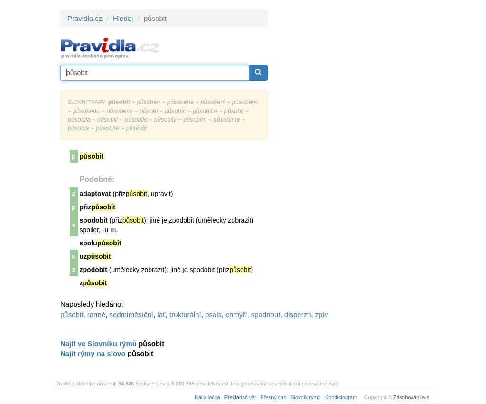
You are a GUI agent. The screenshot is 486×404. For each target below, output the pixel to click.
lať (161, 314)
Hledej (123, 18)
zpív (321, 314)
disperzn (297, 314)
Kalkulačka (207, 397)
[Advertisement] (353, 151)
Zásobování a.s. (411, 397)
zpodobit (93, 269)
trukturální (185, 314)
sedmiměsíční (131, 314)
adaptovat (95, 193)
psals (213, 314)
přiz (97, 207)
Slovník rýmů (305, 397)
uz (95, 256)
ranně (96, 314)
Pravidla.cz (84, 18)
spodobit (94, 220)
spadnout (265, 314)
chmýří (236, 314)
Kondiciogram (341, 397)
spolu (101, 243)
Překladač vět (240, 397)
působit (71, 314)
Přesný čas (273, 397)
